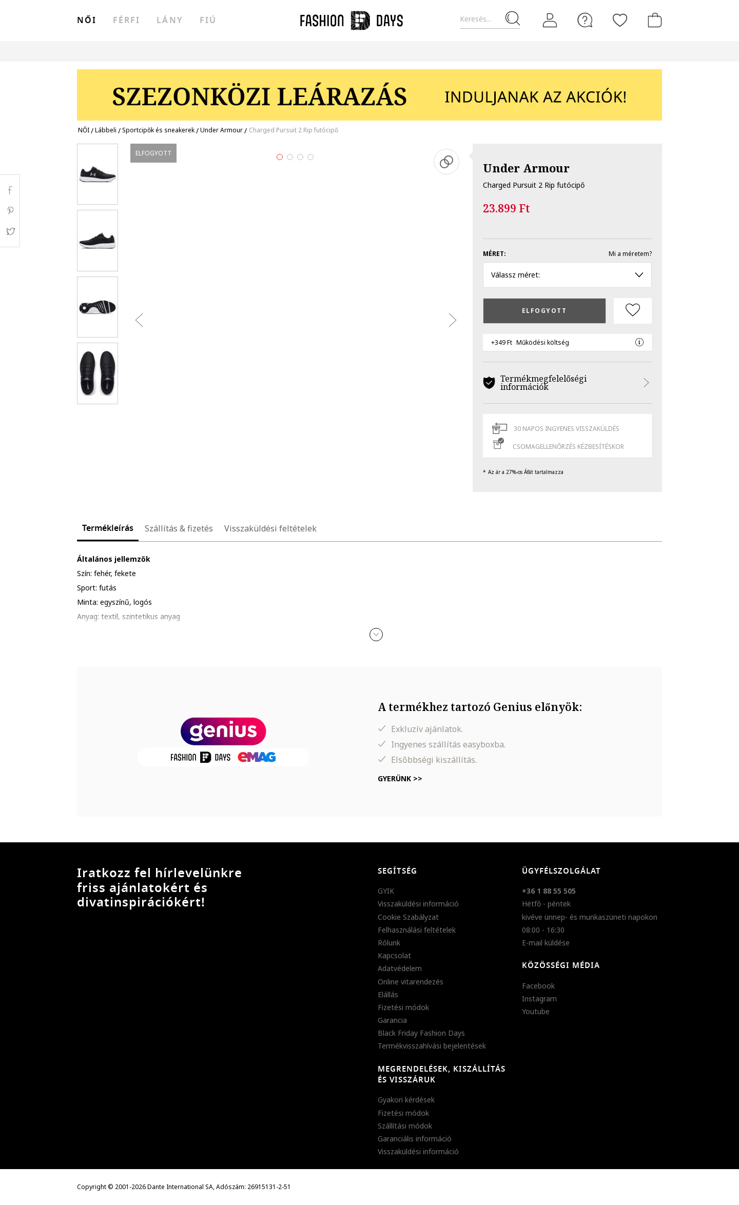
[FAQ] (585, 20)
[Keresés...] (490, 19)
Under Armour (526, 167)
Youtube (536, 1011)
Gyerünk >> (400, 778)
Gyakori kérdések (406, 1099)
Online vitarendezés (410, 981)
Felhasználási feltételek (417, 930)
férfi (126, 20)
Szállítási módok (405, 1126)
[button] (376, 634)
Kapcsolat (394, 955)
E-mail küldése (546, 942)
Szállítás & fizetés (179, 528)
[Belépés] (550, 20)
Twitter (10, 231)
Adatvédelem (400, 968)
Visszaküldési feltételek (270, 528)
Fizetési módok (403, 1007)
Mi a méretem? (630, 253)
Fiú (208, 20)
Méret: (494, 253)
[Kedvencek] (620, 20)
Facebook (538, 986)
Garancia (392, 1020)
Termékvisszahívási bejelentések (432, 1046)
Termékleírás (107, 528)
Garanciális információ (415, 1138)
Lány (170, 20)
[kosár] (653, 20)
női (86, 20)
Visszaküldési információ (418, 903)
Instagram (539, 998)
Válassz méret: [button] (567, 275)
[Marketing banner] (369, 90)
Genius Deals (426, 51)
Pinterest (10, 211)
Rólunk (389, 942)
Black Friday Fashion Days (421, 1033)
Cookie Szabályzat (408, 917)
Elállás (388, 994)
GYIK (386, 891)
